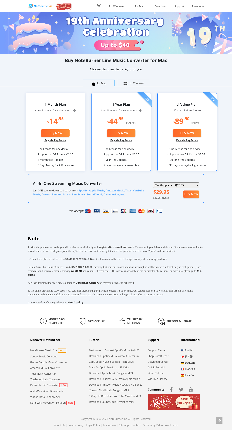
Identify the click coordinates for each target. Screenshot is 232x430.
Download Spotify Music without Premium (114, 356)
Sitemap (124, 425)
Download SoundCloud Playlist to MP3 (111, 402)
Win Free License (158, 379)
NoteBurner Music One (43, 350)
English (187, 350)
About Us (59, 425)
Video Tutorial (156, 373)
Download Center (87, 283)
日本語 (187, 356)
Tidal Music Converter (43, 373)
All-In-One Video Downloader (47, 391)
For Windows (133, 83)
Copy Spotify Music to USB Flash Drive (111, 361)
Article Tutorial (156, 367)
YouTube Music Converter (45, 379)
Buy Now (55, 133)
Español (187, 375)
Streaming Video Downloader (160, 425)
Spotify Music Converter (44, 356)
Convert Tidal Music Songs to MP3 (109, 390)
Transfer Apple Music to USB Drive (109, 367)
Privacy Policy (76, 425)
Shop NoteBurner (158, 356)
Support (179, 6)
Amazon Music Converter (45, 368)
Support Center (157, 350)
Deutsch (188, 362)
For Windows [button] (117, 6)
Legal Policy (93, 425)
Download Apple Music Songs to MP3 (111, 373)
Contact (136, 425)
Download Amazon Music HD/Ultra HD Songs (115, 384)
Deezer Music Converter (44, 385)
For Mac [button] (139, 6)
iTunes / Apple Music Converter (48, 362)
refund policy (75, 302)
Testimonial (109, 425)
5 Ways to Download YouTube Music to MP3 (115, 396)
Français (188, 369)
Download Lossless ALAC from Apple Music (114, 379)
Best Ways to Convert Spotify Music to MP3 (114, 350)
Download (161, 6)
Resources (198, 6)
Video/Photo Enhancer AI (45, 397)
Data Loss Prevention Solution (48, 402)
